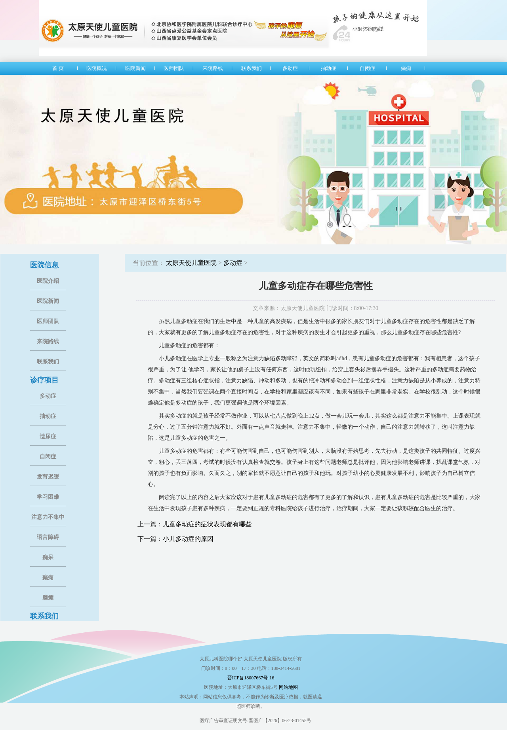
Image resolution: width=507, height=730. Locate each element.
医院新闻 (48, 301)
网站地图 (288, 687)
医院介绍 (48, 281)
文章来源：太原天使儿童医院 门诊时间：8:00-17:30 (315, 308)
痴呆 (47, 557)
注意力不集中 (48, 517)
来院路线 (48, 341)
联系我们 (48, 362)
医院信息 (44, 265)
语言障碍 (48, 537)
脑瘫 (47, 598)
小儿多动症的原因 (188, 538)
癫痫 (47, 578)
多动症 (48, 396)
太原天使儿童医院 (191, 262)
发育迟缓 (48, 477)
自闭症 (48, 457)
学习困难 (48, 497)
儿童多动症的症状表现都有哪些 (207, 524)
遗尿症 (48, 436)
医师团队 (48, 321)
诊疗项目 (44, 380)
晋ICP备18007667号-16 (250, 678)
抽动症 (48, 416)
